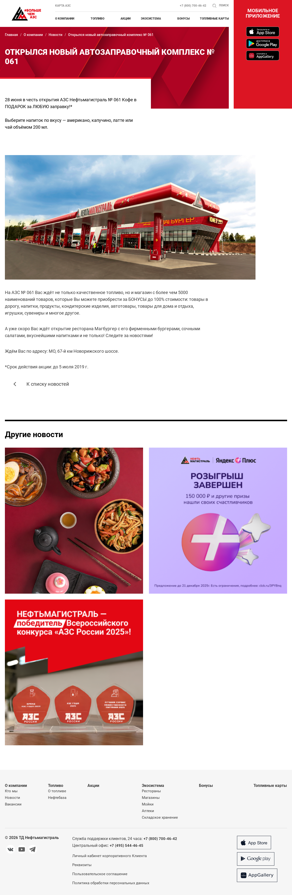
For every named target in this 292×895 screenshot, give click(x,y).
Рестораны (151, 791)
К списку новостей (47, 384)
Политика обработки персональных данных (110, 883)
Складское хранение (160, 817)
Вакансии (13, 804)
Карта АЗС (63, 5)
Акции (126, 18)
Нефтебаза (57, 797)
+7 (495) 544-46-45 (126, 845)
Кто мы (11, 791)
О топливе (57, 791)
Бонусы (183, 18)
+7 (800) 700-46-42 (193, 5)
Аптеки (148, 811)
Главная (11, 35)
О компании (33, 35)
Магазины (151, 797)
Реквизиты (82, 865)
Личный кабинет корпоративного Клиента (109, 856)
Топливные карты (214, 18)
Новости (55, 35)
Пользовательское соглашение (99, 874)
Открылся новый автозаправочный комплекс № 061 (111, 35)
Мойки (148, 804)
